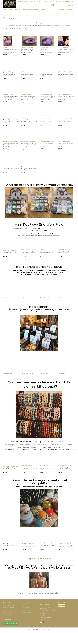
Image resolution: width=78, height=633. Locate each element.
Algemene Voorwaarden (9, 605)
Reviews (5, 621)
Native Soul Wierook (9, 297)
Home (4, 14)
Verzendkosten (7, 619)
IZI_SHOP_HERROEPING (10, 623)
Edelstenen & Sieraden (30, 9)
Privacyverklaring (25, 1)
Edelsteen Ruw (7, 373)
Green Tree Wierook (46, 297)
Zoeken (53, 5)
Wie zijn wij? (6, 610)
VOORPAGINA (13, 1)
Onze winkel (6, 609)
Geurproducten (15, 9)
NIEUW (5, 9)
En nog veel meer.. (26, 612)
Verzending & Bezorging (59, 1)
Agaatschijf (61, 373)
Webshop (19, 1)
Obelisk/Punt (44, 373)
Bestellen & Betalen (8, 607)
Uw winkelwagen (70, 4)
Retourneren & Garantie (47, 1)
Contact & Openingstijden (36, 1)
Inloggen (67, 1)
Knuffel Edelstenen (27, 373)
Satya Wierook (26, 297)
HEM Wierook (62, 297)
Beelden (43, 9)
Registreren (72, 1)
